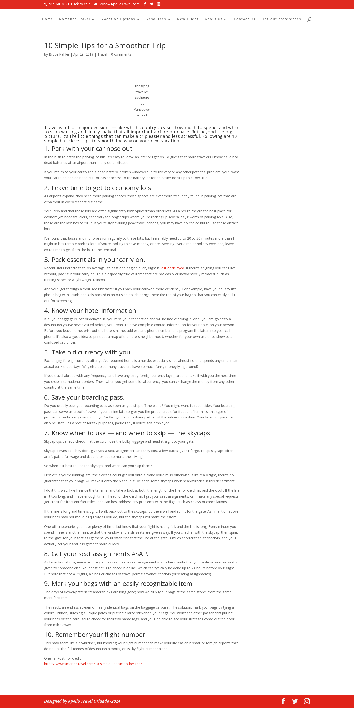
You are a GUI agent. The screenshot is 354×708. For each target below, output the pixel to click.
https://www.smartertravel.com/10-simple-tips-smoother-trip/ (93, 663)
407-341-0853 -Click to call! (69, 5)
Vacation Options (118, 20)
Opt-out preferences (281, 20)
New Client (188, 20)
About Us (214, 20)
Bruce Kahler (59, 54)
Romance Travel (74, 20)
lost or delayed (172, 268)
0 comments (121, 54)
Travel (102, 54)
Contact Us (244, 20)
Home (47, 20)
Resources (156, 20)
